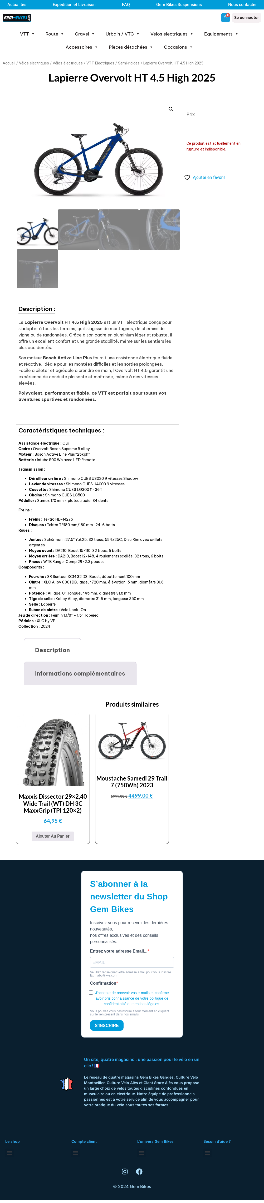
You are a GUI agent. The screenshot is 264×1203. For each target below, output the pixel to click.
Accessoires (82, 47)
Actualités (16, 4)
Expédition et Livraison (74, 4)
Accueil (9, 63)
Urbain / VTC (123, 34)
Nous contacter (242, 4)
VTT (27, 34)
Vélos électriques (172, 34)
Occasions (178, 47)
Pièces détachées (131, 47)
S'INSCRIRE (107, 1024)
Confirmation (103, 982)
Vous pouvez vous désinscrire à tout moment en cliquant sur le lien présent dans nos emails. (129, 1012)
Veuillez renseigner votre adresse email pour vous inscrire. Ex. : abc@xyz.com (131, 973)
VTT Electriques (100, 63)
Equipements (221, 34)
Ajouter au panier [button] (53, 835)
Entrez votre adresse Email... (119, 950)
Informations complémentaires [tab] (80, 672)
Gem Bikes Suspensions (179, 4)
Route (55, 34)
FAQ (126, 4)
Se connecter (246, 17)
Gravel (85, 34)
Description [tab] (52, 649)
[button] (171, 109)
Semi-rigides (129, 63)
